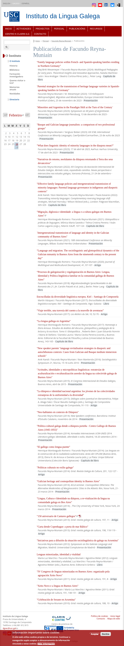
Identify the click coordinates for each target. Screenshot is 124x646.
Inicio (8, 28)
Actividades (23, 28)
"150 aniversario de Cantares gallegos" (59, 516)
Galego (16, 3)
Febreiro (16, 115)
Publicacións (77, 28)
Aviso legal (115, 616)
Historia (13, 65)
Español (25, 3)
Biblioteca (14, 69)
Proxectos (42, 28)
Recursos (96, 28)
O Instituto (15, 61)
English (6, 3)
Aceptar (95, 634)
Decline (105, 634)
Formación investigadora (16, 75)
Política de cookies (99, 616)
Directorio (14, 99)
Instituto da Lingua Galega (63, 16)
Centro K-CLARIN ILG (17, 34)
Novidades (15, 93)
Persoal (59, 28)
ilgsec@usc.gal (10, 628)
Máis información (46, 644)
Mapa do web (113, 618)
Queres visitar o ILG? (17, 81)
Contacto (40, 34)
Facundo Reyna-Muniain (61, 41)
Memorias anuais (14, 88)
